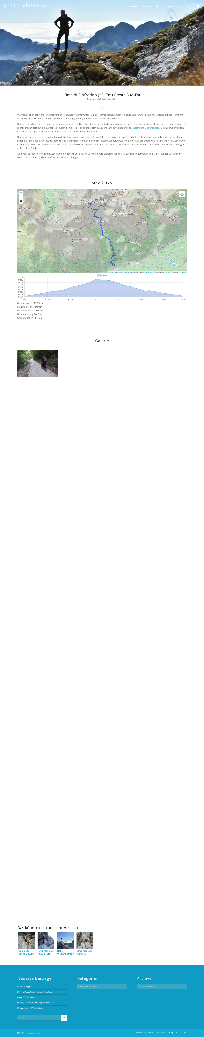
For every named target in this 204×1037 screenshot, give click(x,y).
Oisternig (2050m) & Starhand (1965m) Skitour (35, 1003)
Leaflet (111, 272)
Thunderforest (151, 272)
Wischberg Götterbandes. (146, 127)
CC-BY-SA (168, 272)
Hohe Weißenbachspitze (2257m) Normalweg (34, 992)
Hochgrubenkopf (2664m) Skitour (30, 1008)
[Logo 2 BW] (26, 6)
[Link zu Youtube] (198, 6)
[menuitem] (132, 6)
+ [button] (21, 193)
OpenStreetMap (125, 272)
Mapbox (183, 272)
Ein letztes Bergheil (24, 986)
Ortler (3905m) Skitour (26, 997)
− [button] (21, 197)
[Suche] (187, 6)
